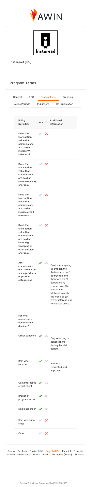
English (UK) (36, 451)
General (17, 97)
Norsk (36, 454)
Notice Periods (21, 103)
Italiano (11, 454)
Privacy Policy (26, 483)
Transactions (48, 97)
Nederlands (24, 454)
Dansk (11, 451)
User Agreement (41, 483)
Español (66, 451)
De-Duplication (64, 103)
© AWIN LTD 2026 (58, 483)
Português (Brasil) (62, 454)
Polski (45, 454)
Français (78, 451)
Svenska (79, 454)
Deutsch (22, 451)
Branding (68, 97)
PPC (31, 97)
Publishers (43, 103)
